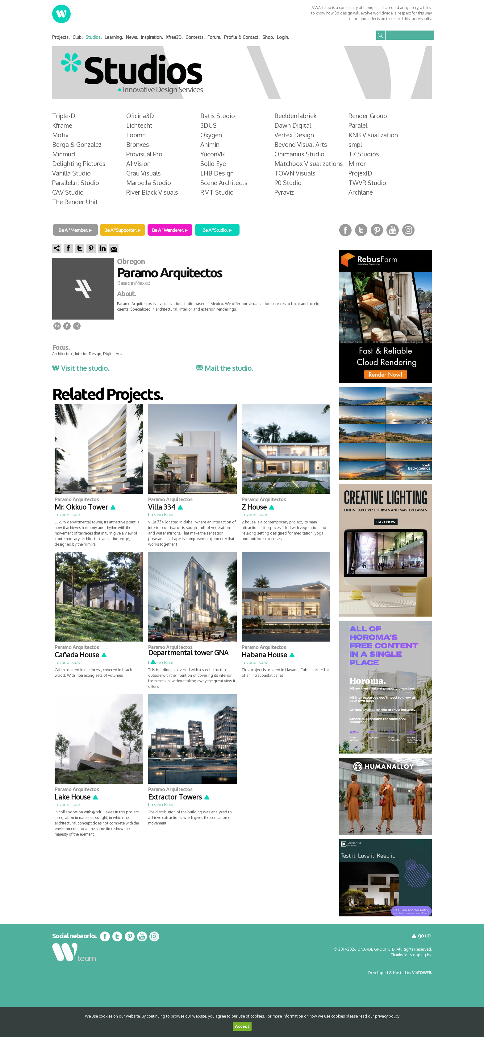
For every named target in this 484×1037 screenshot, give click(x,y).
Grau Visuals (143, 173)
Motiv (60, 135)
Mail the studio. (224, 368)
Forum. (214, 37)
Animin (209, 144)
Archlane (360, 192)
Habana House (268, 654)
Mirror (357, 163)
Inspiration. (152, 37)
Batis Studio (217, 116)
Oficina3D (140, 116)
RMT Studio (217, 192)
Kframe (62, 125)
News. (132, 37)
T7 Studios (363, 154)
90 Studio (288, 183)
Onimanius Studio (299, 154)
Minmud (63, 154)
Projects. (61, 37)
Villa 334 (166, 506)
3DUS (208, 125)
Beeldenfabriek (295, 116)
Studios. (94, 37)
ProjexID (360, 173)
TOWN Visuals (294, 173)
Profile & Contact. (242, 37)
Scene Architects (224, 183)
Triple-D (63, 116)
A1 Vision (138, 163)
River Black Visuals (152, 192)
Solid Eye (213, 163)
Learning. (114, 37)
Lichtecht (139, 125)
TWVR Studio (367, 183)
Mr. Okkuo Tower (85, 506)
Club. (78, 37)
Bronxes (137, 144)
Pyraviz (284, 192)
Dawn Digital (292, 125)
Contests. (195, 37)
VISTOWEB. (422, 972)
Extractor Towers (179, 796)
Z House (258, 506)
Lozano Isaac (68, 514)
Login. (283, 37)
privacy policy (387, 1016)
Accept (242, 1026)
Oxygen (211, 135)
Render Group (367, 116)
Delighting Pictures (79, 163)
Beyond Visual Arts (300, 144)
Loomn (136, 135)
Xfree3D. (174, 37)
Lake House (77, 796)
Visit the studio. (80, 368)
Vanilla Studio (71, 173)
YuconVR (212, 154)
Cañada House (81, 654)
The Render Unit (75, 202)
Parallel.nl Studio (75, 183)
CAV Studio (68, 192)
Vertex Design (294, 135)
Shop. (268, 37)
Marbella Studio (148, 183)
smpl (355, 144)
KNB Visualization (373, 135)
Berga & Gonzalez (77, 144)
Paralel (357, 125)
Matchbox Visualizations (308, 163)
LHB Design (217, 173)
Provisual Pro (144, 154)
